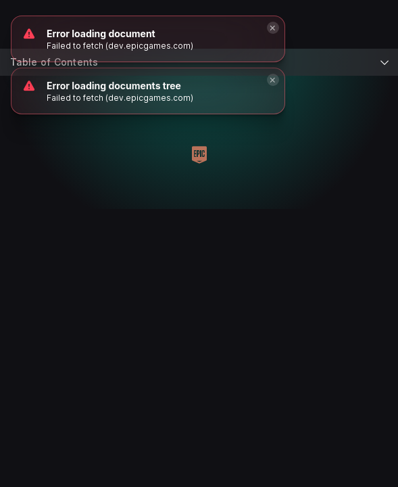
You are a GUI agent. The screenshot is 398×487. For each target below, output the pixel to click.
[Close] (273, 80)
